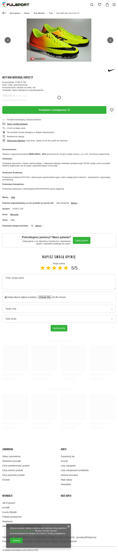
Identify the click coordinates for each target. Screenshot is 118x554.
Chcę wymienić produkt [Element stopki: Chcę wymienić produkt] (13, 475)
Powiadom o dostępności (54, 110)
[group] (59, 40)
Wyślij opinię (59, 328)
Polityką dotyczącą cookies (22, 531)
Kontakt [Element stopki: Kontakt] (6, 479)
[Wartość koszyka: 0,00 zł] (107, 4)
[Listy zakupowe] (99, 4)
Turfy (51, 13)
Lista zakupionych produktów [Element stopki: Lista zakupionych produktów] (75, 470)
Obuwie (27, 13)
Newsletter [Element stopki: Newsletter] (66, 484)
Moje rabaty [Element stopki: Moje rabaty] (66, 479)
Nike (13, 197)
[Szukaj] (92, 4)
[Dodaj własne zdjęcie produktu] (58, 297)
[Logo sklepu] (15, 5)
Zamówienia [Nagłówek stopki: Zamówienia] (7, 449)
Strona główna (14, 13)
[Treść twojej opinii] (59, 281)
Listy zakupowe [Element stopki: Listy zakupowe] (68, 465)
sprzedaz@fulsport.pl (86, 537)
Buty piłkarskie (39, 13)
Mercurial (14, 214)
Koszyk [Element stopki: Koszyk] (64, 461)
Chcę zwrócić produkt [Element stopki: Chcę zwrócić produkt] (12, 470)
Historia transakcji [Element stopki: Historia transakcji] (69, 475)
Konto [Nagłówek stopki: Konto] (63, 449)
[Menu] (114, 4)
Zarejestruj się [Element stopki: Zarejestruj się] (67, 456)
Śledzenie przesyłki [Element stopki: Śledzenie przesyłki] (11, 461)
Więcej (74, 203)
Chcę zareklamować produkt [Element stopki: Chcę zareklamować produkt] (16, 465)
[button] (8, 40)
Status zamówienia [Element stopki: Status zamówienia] (11, 456)
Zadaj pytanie (81, 240)
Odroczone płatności (16, 140)
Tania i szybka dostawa (17, 124)
